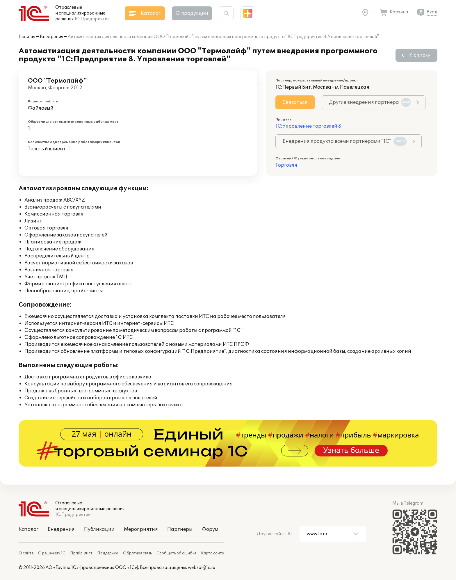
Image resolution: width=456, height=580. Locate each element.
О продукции (192, 13)
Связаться (295, 102)
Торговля (286, 165)
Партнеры (180, 529)
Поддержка (107, 553)
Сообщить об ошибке (176, 553)
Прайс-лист (81, 553)
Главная (27, 36)
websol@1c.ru (201, 567)
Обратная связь (137, 553)
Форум (210, 529)
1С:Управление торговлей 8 (308, 126)
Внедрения (51, 36)
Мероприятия (141, 529)
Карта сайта (212, 553)
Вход (432, 12)
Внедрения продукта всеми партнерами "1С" (345, 141)
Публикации (99, 529)
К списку (419, 55)
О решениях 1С (51, 553)
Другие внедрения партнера (370, 102)
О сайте (26, 553)
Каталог (28, 529)
